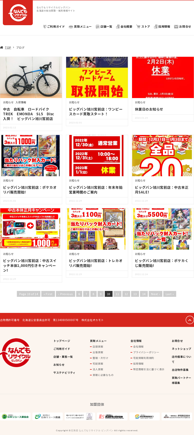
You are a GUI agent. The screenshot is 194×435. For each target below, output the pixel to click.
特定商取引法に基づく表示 (148, 369)
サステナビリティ (64, 372)
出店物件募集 (180, 370)
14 (144, 294)
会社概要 (124, 26)
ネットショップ (181, 349)
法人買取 (98, 369)
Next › (155, 294)
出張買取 (98, 352)
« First (48, 294)
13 (135, 294)
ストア (143, 26)
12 (126, 294)
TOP (8, 47)
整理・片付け (100, 358)
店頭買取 (98, 346)
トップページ (61, 341)
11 (117, 294)
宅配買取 (98, 363)
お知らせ (8, 102)
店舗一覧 (103, 26)
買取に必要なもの (103, 375)
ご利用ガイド (54, 26)
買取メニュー (80, 26)
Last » (170, 294)
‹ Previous (65, 294)
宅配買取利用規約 (143, 358)
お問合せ (182, 26)
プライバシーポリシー (146, 352)
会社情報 (136, 341)
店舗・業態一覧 (63, 357)
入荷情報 (21, 102)
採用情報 (162, 26)
